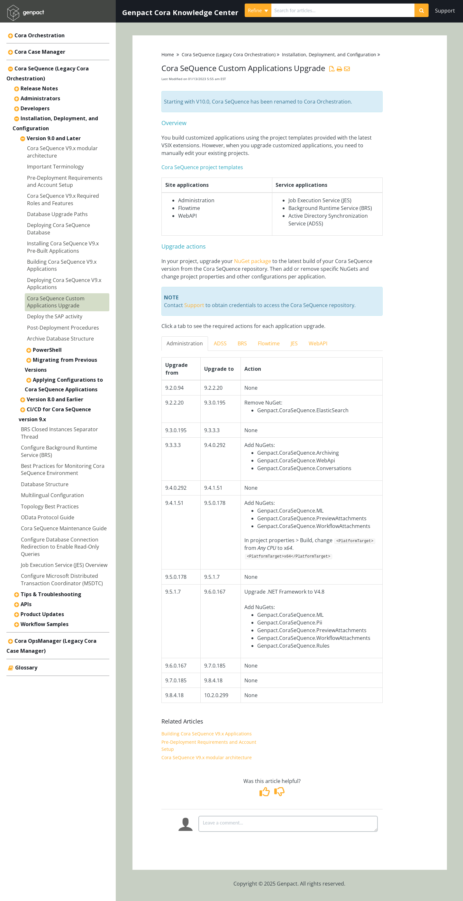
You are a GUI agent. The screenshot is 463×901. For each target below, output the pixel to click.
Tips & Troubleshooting (51, 594)
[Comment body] (288, 824)
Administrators (40, 98)
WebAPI (318, 343)
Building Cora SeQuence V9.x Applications (206, 734)
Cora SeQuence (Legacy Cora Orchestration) (229, 54)
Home (167, 54)
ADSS (220, 343)
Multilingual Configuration (52, 495)
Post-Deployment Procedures (63, 327)
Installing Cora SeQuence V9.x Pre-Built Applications (63, 247)
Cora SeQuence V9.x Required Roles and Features (63, 199)
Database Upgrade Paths (57, 214)
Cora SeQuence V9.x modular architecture (206, 757)
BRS (242, 343)
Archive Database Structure (60, 338)
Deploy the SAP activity (54, 316)
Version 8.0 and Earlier (55, 399)
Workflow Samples (44, 624)
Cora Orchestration (39, 35)
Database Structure (44, 484)
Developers (35, 108)
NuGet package (252, 261)
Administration (185, 343)
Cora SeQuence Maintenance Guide (64, 528)
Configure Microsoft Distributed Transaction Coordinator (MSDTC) (62, 579)
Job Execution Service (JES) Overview (64, 565)
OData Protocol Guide (47, 517)
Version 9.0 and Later (54, 138)
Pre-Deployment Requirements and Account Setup (65, 181)
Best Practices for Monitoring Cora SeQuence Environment (62, 469)
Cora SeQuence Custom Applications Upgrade (56, 302)
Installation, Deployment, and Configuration (329, 54)
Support (445, 10)
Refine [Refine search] (258, 10)
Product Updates (42, 614)
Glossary (26, 667)
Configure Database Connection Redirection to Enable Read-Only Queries (60, 547)
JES (294, 343)
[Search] (421, 10)
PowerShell (47, 349)
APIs (26, 604)
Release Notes (39, 88)
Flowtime (269, 343)
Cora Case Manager (39, 51)
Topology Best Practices (50, 506)
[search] (342, 10)
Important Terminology (55, 166)
